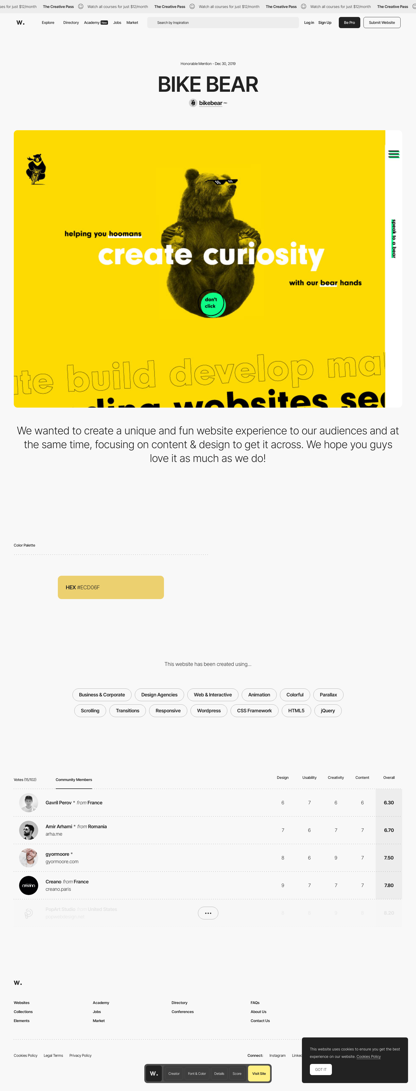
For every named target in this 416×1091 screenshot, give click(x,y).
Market (132, 22)
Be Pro (349, 22)
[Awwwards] (20, 22)
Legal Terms (53, 1055)
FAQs (255, 1002)
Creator (174, 1073)
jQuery (328, 710)
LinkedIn (299, 1055)
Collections (23, 1011)
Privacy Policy (81, 1055)
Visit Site (259, 1073)
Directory (71, 22)
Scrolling (90, 710)
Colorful (295, 694)
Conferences (183, 1011)
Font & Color (197, 1073)
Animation (259, 694)
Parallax (328, 694)
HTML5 (296, 710)
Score (237, 1073)
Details (219, 1073)
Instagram (278, 1055)
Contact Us (260, 1020)
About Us (258, 1011)
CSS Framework (254, 710)
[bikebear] (208, 103)
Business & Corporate (102, 694)
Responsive (168, 710)
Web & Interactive (213, 694)
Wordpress (209, 710)
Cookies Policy (25, 1055)
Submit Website (382, 22)
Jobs (117, 22)
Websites (21, 1002)
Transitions (127, 710)
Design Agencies (159, 694)
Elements (21, 1020)
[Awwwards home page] (154, 1073)
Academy (96, 22)
